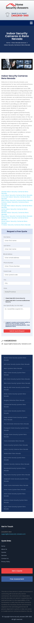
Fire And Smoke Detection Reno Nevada (16, 424)
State (5, 288)
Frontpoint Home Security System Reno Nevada (16, 429)
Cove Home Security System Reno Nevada (14, 412)
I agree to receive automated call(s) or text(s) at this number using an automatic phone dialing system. (17, 324)
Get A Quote (17, 571)
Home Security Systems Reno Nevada (16, 445)
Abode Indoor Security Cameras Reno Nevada (14, 192)
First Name (7, 237)
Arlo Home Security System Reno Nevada (17, 379)
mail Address (8, 254)
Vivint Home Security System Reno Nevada (14, 495)
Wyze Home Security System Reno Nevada (15, 508)
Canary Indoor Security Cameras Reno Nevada (15, 203)
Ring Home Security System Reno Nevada (17, 475)
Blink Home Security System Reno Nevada (17, 383)
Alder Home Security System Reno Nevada (14, 374)
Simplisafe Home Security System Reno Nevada (16, 480)
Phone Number (8, 263)
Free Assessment (17, 579)
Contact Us (5, 558)
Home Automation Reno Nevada (14, 441)
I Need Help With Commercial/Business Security (17, 301)
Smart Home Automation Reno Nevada (16, 485)
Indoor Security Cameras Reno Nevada (16, 449)
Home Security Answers (17, 617)
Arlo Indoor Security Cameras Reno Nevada (16, 195)
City (5, 280)
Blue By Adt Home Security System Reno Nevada (16, 388)
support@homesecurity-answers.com (17, 344)
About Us (4, 549)
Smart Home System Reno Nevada (15, 489)
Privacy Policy (5, 561)
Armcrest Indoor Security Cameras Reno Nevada (15, 198)
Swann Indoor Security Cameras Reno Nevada (14, 219)
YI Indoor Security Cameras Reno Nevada (15, 225)
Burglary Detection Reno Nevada (14, 400)
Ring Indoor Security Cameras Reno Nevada (16, 216)
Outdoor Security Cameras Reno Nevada (16, 464)
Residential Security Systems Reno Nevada (14, 469)
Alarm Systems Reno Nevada (13, 368)
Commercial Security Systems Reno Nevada (15, 405)
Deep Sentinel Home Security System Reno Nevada (15, 418)
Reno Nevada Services (19, 43)
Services (4, 555)
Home (8, 43)
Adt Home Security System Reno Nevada (16, 364)
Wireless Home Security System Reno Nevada (16, 501)
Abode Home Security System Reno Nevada (15, 359)
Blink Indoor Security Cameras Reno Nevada (17, 200)
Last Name (7, 245)
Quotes (3, 552)
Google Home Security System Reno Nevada (15, 435)
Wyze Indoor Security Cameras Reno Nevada (14, 222)
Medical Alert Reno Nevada (12, 453)
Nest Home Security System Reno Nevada (14, 459)
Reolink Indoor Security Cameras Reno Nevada (15, 213)
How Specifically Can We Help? (13, 305)
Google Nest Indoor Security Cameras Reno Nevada (16, 206)
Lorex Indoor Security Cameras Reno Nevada (14, 210)
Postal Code (7, 271)
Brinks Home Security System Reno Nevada (15, 395)
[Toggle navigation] (31, 23)
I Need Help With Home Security (15, 298)
